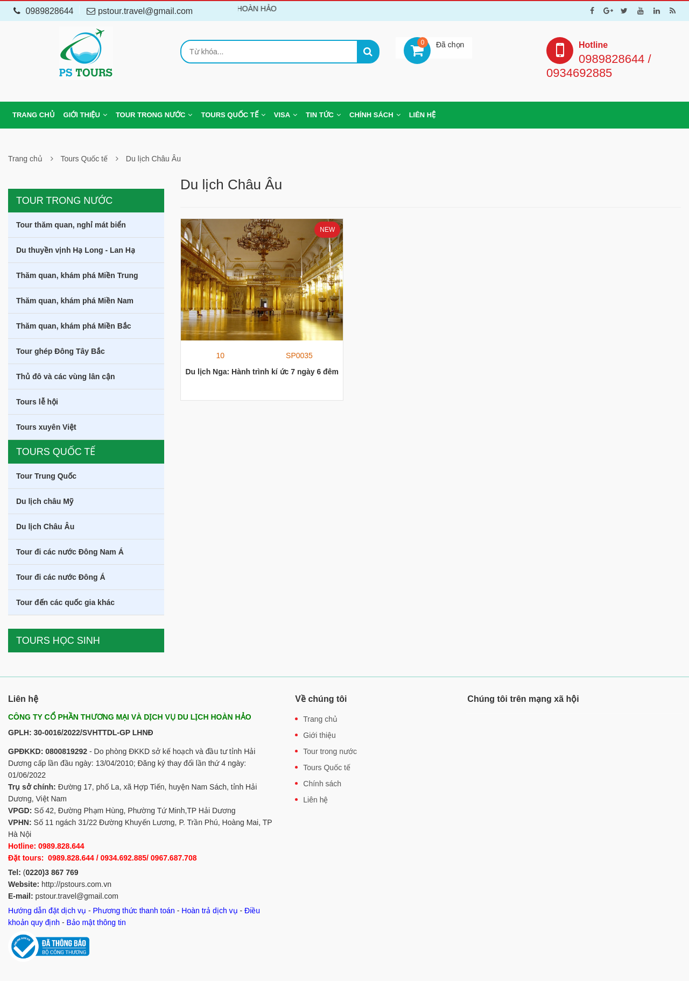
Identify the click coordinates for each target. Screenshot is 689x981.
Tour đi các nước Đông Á (61, 577)
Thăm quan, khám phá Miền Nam (74, 300)
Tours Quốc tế (229, 115)
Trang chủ (33, 115)
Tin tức (320, 115)
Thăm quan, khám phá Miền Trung (77, 275)
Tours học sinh (58, 640)
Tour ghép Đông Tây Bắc (60, 351)
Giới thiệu (82, 115)
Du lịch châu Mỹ (44, 501)
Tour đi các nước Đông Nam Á (70, 552)
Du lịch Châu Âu (153, 158)
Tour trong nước (151, 115)
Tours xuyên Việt (46, 427)
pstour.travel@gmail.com (77, 896)
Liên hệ (422, 115)
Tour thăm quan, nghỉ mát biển (71, 225)
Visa (282, 115)
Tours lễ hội (37, 401)
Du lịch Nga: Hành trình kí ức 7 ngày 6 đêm (262, 371)
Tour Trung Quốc (46, 476)
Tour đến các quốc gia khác (65, 602)
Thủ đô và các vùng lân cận (65, 376)
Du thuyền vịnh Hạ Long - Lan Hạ (75, 250)
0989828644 (43, 11)
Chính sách (371, 115)
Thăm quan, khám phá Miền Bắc (73, 326)
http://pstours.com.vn (76, 884)
